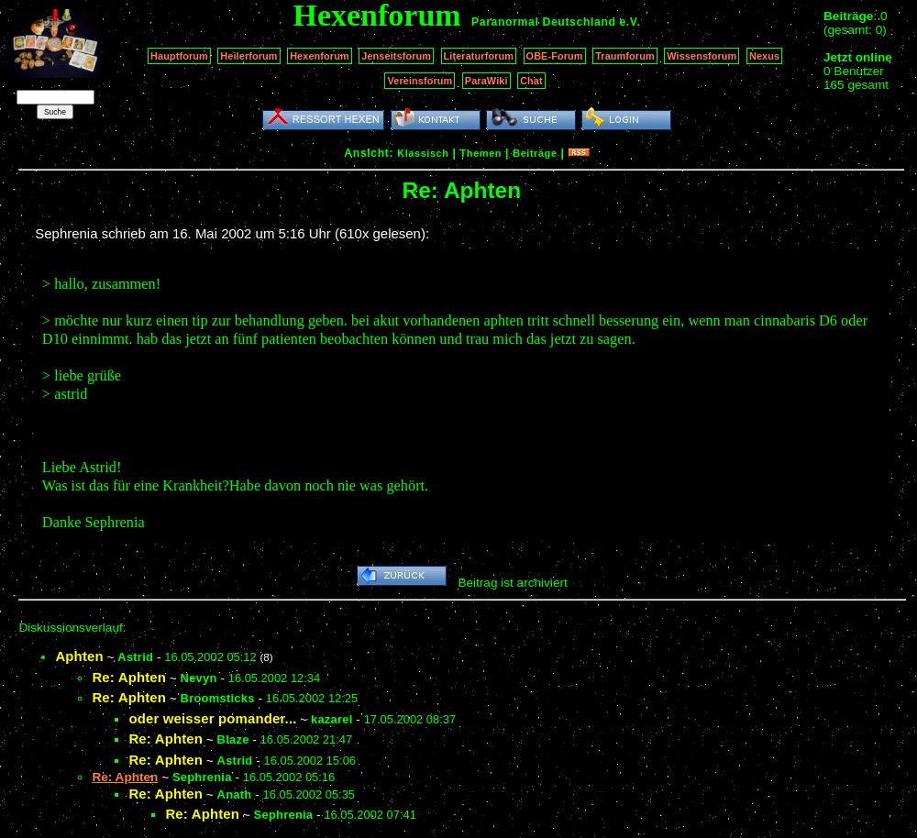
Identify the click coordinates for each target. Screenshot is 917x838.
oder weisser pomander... (212, 718)
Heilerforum (248, 55)
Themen (481, 153)
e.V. (629, 22)
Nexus (764, 55)
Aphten (79, 656)
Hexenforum (319, 55)
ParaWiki (486, 80)
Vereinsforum (419, 80)
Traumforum (625, 55)
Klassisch (422, 153)
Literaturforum (479, 55)
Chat (531, 80)
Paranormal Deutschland (543, 22)
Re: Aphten (129, 677)
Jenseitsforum (396, 55)
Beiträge (535, 153)
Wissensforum (701, 55)
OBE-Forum (554, 55)
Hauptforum (179, 55)
